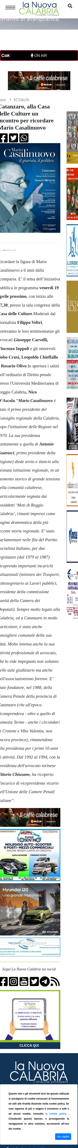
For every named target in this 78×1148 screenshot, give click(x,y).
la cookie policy (56, 1113)
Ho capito (63, 1136)
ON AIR (39, 55)
